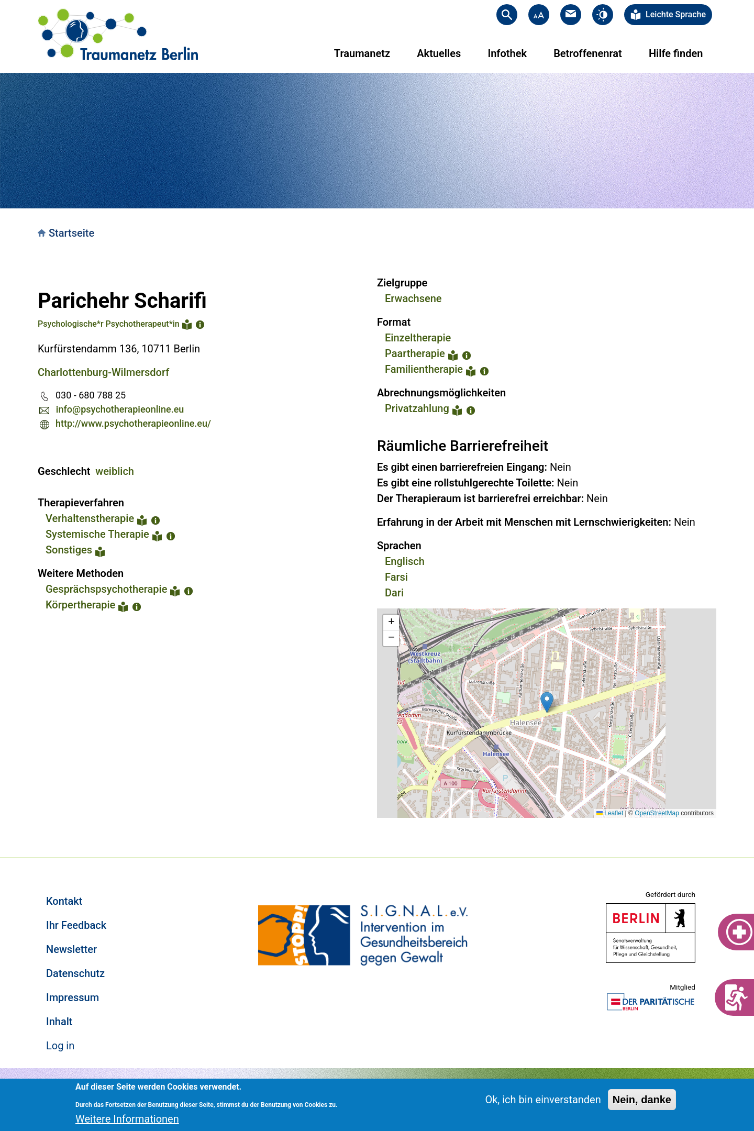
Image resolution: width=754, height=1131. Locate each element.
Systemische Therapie (97, 534)
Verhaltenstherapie (90, 518)
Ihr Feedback (76, 925)
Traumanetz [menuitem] (362, 53)
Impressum (72, 997)
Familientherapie (424, 369)
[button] (546, 702)
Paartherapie (415, 353)
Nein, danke (642, 1099)
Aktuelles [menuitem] (439, 53)
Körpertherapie (80, 604)
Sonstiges (69, 550)
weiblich (114, 471)
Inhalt (59, 1021)
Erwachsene (413, 298)
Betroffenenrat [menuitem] (587, 53)
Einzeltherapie (418, 337)
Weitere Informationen (127, 1119)
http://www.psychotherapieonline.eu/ (133, 423)
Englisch (405, 561)
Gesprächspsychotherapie (106, 589)
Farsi (396, 577)
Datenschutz (75, 973)
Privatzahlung (417, 408)
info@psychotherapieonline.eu (120, 409)
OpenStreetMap (657, 813)
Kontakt (64, 901)
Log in (60, 1045)
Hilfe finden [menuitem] (676, 53)
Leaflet (609, 813)
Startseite (71, 233)
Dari (394, 592)
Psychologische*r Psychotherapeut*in (109, 324)
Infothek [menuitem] (507, 53)
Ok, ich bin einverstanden (543, 1099)
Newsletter (71, 949)
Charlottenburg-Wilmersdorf (103, 372)
